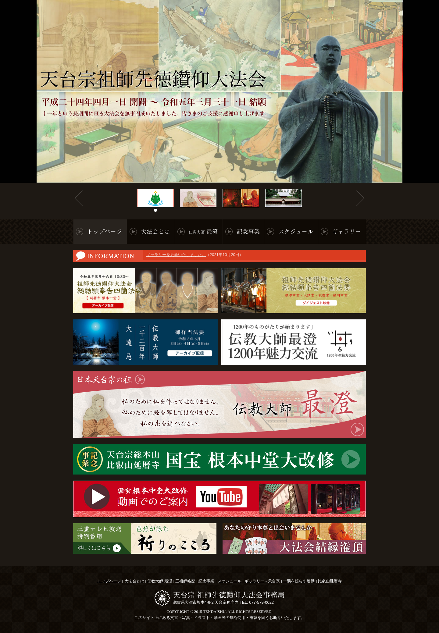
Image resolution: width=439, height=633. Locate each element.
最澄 (203, 231)
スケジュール (295, 231)
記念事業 (248, 231)
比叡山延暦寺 (330, 581)
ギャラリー (346, 231)
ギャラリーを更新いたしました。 (176, 254)
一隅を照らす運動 (299, 581)
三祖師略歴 (185, 581)
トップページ (104, 231)
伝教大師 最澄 (159, 581)
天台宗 (274, 581)
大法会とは (155, 231)
